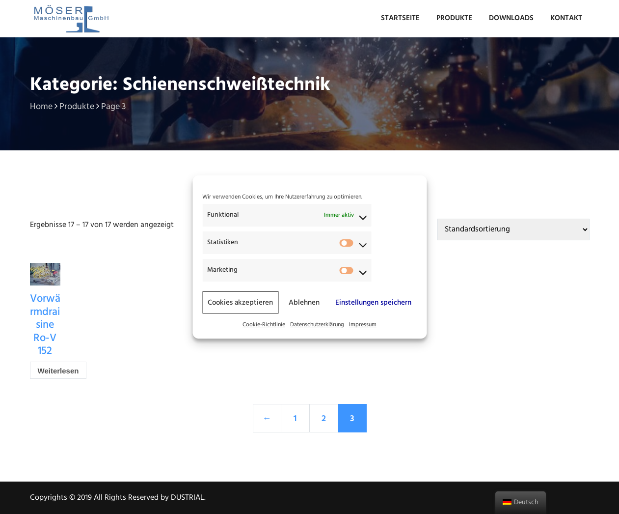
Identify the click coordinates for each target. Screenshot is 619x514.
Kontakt (566, 18)
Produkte (454, 18)
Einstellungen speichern (373, 303)
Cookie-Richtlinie (263, 325)
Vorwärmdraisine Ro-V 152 (45, 325)
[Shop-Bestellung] (513, 229)
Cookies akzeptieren (240, 303)
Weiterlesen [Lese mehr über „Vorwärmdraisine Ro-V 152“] (58, 371)
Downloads (511, 18)
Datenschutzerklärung (317, 325)
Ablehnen (304, 303)
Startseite (400, 18)
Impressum (363, 325)
